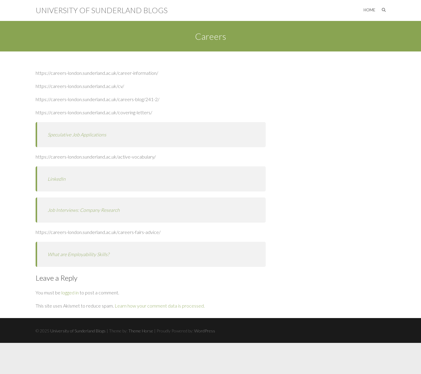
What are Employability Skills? (78, 254)
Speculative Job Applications (77, 134)
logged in (70, 292)
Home (369, 9)
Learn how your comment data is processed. (160, 305)
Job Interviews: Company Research (84, 210)
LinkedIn (57, 179)
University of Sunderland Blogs (102, 10)
